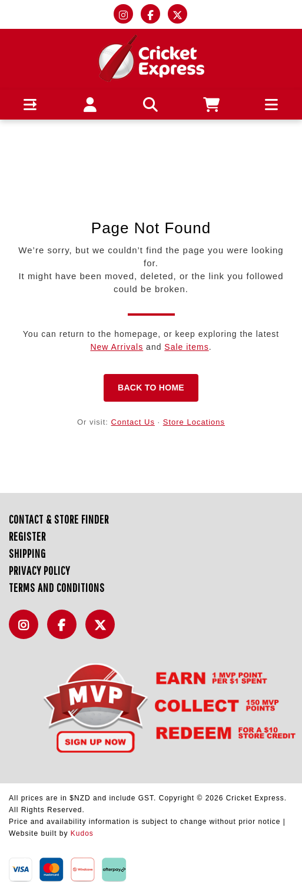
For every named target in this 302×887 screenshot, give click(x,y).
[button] (30, 104)
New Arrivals (116, 347)
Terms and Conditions (57, 587)
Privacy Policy (39, 570)
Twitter (103, 631)
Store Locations (194, 422)
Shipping (27, 553)
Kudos (82, 833)
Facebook (64, 631)
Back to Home (151, 387)
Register (27, 536)
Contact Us (133, 422)
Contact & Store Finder (59, 519)
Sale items (186, 347)
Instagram (26, 631)
